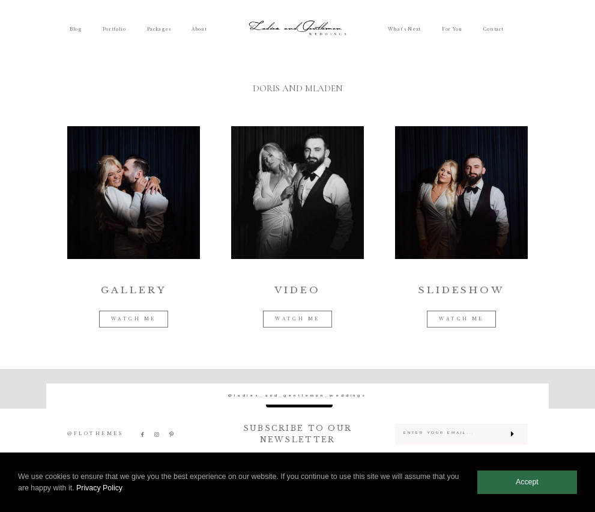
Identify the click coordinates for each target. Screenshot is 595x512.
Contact (493, 29)
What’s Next (404, 29)
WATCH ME (133, 319)
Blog (76, 29)
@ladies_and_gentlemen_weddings (297, 396)
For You (452, 29)
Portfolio (114, 29)
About (199, 29)
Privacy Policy (99, 488)
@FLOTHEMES (95, 433)
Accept (527, 482)
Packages (159, 29)
